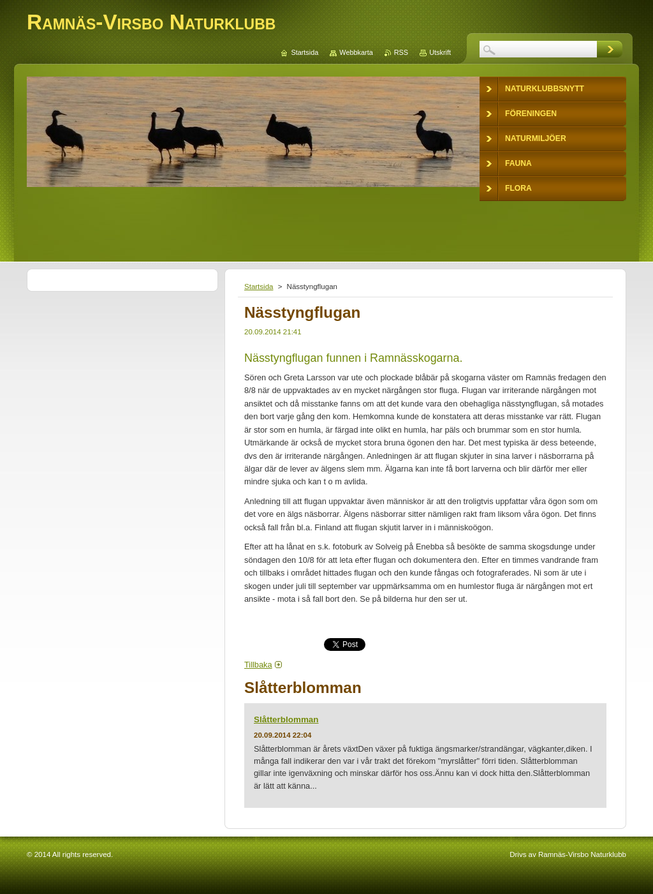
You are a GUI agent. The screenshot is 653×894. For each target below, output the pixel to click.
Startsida (258, 286)
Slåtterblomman (286, 719)
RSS (401, 52)
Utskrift (440, 52)
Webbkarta (355, 52)
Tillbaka (258, 664)
